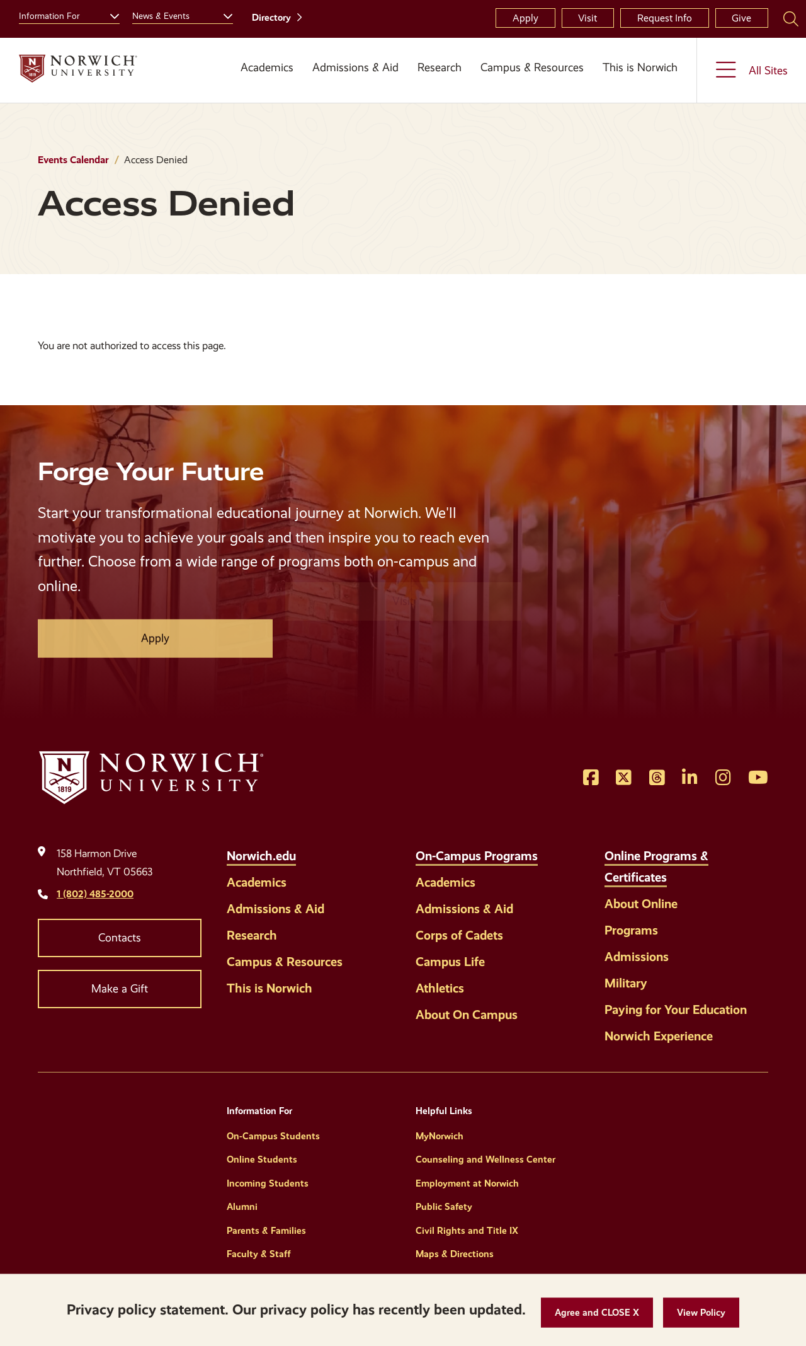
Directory (271, 17)
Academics (267, 67)
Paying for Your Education (675, 1009)
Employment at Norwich (467, 1183)
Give (741, 18)
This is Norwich (640, 67)
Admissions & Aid (355, 67)
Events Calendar (73, 160)
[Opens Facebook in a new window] (591, 778)
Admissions (636, 956)
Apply (525, 18)
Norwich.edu (261, 855)
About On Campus (467, 1014)
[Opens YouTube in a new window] (758, 778)
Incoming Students (268, 1183)
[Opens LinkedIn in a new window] (690, 778)
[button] (597, 1313)
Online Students (262, 1159)
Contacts (119, 937)
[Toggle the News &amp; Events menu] (223, 14)
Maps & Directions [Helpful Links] (455, 1254)
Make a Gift (119, 988)
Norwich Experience (658, 1036)
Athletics (440, 988)
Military (625, 983)
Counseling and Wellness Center (485, 1159)
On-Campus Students (273, 1136)
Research (439, 67)
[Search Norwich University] (791, 18)
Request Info (664, 18)
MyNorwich (439, 1136)
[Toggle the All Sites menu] (751, 70)
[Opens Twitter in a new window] (624, 778)
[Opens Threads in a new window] (657, 778)
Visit (587, 18)
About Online (641, 903)
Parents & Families (266, 1230)
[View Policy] (701, 1313)
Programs (631, 930)
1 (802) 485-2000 (95, 894)
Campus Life (450, 961)
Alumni (242, 1206)
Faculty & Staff (259, 1254)
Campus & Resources (532, 67)
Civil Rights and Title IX (467, 1230)
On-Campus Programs (477, 855)
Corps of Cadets (459, 935)
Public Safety (444, 1206)
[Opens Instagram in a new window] (723, 778)
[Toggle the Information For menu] (109, 14)
